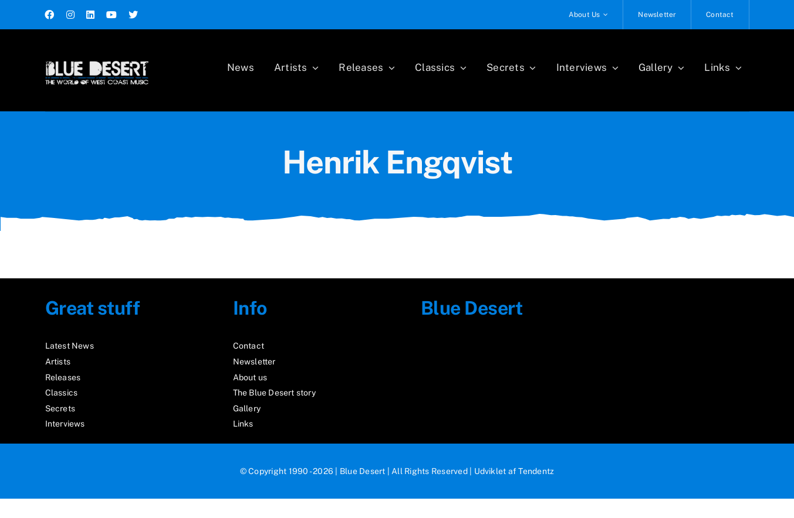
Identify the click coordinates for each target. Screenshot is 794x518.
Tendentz (536, 471)
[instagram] (70, 14)
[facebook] (49, 14)
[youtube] (111, 14)
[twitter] (133, 14)
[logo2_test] (96, 57)
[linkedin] (90, 14)
